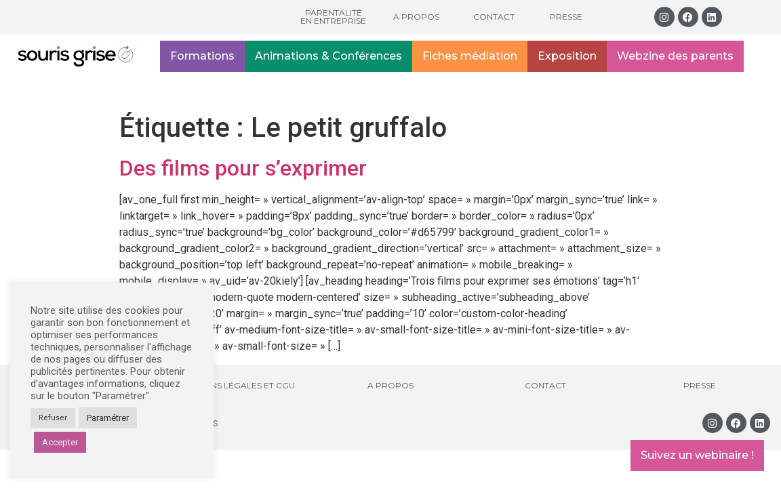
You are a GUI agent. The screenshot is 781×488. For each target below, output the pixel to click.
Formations (202, 55)
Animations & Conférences (328, 55)
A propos (416, 17)
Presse (566, 17)
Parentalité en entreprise (333, 16)
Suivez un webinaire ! (697, 455)
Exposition (567, 55)
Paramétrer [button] (108, 418)
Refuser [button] (53, 417)
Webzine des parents (675, 55)
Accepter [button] (60, 442)
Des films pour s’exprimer (243, 168)
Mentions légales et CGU (236, 385)
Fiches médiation (469, 55)
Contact (494, 17)
